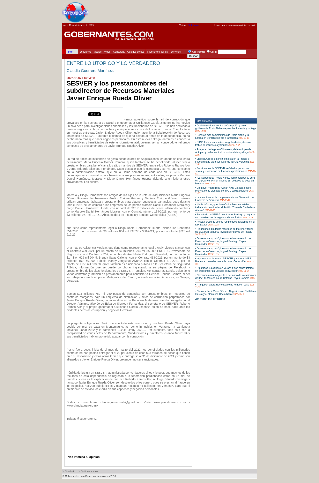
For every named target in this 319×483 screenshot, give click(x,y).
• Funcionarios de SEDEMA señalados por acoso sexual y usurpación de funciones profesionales (225, 171)
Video (107, 51)
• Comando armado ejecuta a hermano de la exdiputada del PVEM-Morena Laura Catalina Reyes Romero (226, 278)
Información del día (157, 51)
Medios (98, 51)
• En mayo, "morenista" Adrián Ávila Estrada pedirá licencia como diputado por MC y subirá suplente (224, 190)
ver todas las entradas (210, 298)
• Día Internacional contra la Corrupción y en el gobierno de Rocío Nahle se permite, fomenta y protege (225, 128)
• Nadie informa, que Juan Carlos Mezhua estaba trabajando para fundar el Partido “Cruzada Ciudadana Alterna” (225, 207)
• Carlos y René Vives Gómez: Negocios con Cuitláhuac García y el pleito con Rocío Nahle (225, 293)
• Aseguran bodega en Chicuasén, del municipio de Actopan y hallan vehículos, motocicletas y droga (224, 152)
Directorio (70, 471)
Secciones (85, 51)
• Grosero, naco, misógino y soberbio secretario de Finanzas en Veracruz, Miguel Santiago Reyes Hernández (223, 241)
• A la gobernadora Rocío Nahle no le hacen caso (225, 285)
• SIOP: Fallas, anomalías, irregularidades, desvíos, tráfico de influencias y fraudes (223, 144)
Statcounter (193, 25)
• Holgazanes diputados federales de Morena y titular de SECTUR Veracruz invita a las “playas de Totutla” (224, 232)
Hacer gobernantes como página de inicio (235, 25)
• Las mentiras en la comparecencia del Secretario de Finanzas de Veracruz (224, 199)
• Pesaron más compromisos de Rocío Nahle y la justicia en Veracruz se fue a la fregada (222, 136)
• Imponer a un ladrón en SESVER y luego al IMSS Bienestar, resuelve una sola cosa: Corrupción (224, 261)
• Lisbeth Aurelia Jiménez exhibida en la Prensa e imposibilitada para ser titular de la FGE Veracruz (225, 161)
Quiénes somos (135, 51)
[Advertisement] (182, 11)
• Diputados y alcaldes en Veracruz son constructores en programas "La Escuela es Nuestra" (224, 269)
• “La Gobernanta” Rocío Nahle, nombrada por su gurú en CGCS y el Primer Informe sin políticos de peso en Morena (225, 180)
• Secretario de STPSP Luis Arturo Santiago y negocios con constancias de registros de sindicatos (225, 216)
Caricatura (119, 51)
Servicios (176, 51)
